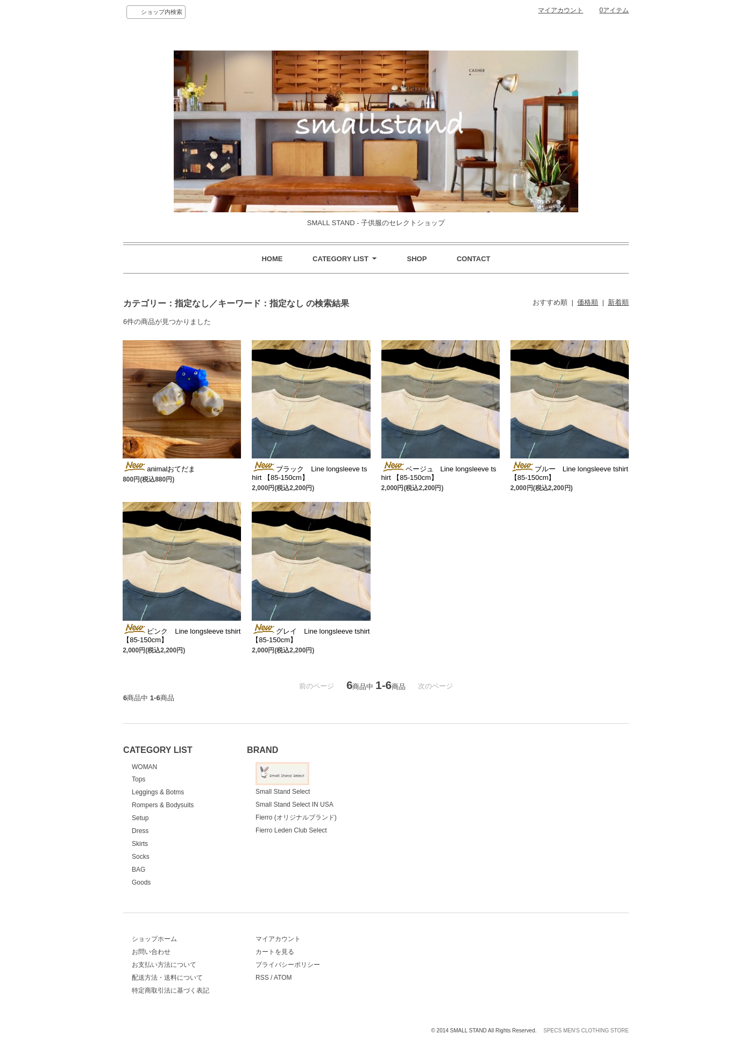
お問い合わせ (151, 952)
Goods (141, 882)
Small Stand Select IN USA (295, 804)
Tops (138, 779)
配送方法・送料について (167, 977)
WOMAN (144, 767)
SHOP (417, 259)
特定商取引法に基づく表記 (170, 990)
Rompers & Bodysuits (163, 805)
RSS (262, 977)
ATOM (283, 977)
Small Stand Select (283, 779)
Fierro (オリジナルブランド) (296, 817)
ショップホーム (154, 939)
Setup (140, 818)
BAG (138, 869)
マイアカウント (560, 10)
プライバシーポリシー (288, 964)
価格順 (587, 302)
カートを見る (275, 952)
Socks (141, 856)
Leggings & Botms (158, 792)
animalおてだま (159, 469)
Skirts (140, 844)
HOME (271, 259)
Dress (140, 831)
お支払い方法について (164, 964)
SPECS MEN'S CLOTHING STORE (586, 1030)
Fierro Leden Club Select (291, 830)
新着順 (618, 302)
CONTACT (474, 259)
